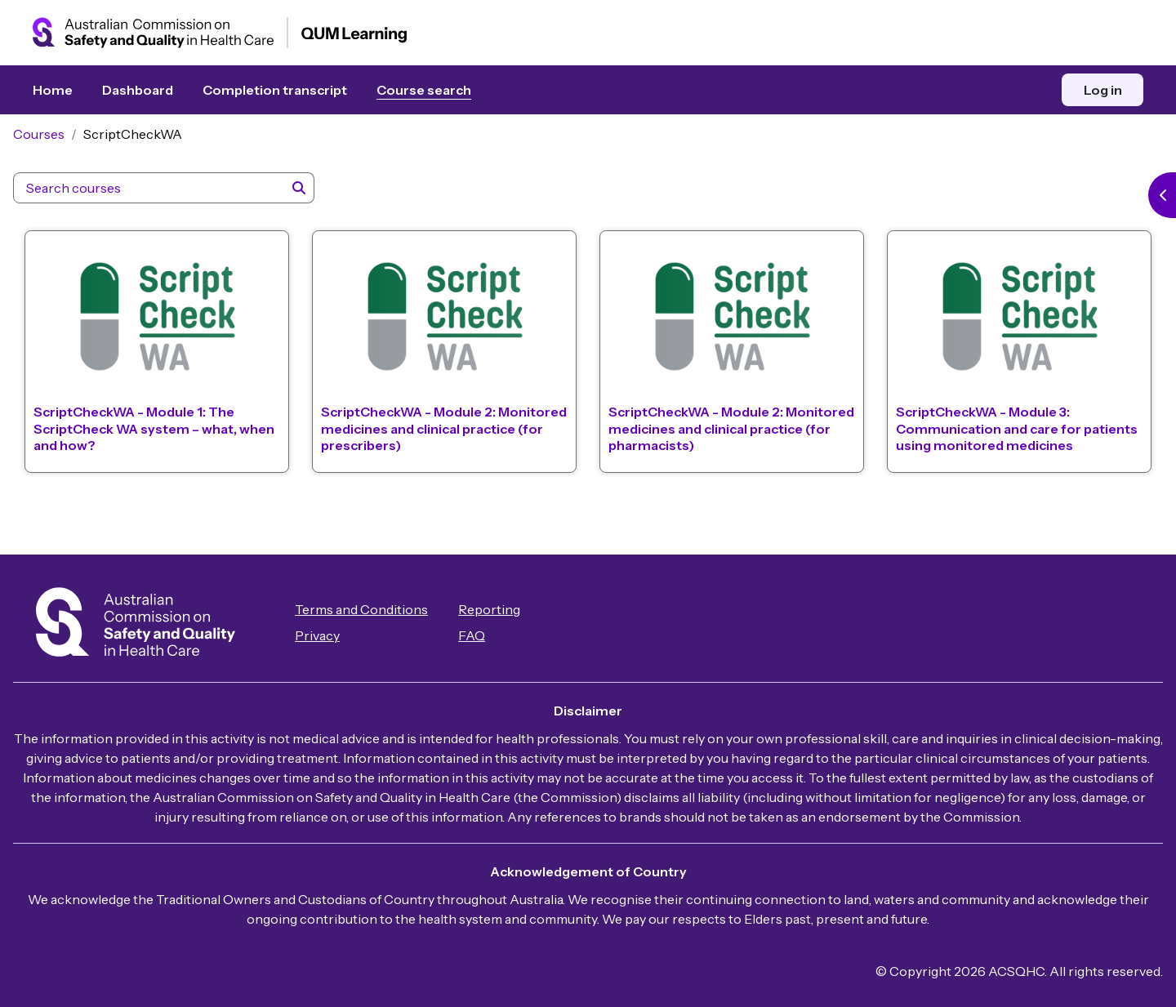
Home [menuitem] (53, 90)
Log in (1103, 90)
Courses (58, 150)
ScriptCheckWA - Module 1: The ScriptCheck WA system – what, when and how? (154, 439)
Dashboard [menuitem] (137, 90)
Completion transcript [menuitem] (275, 90)
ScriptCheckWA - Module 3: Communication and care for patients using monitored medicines (1002, 439)
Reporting (509, 610)
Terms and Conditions (381, 610)
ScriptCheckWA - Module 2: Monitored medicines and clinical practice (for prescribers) (435, 439)
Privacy (336, 636)
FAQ (491, 636)
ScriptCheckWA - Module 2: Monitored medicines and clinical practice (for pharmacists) (712, 439)
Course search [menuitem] (423, 90)
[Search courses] (169, 204)
